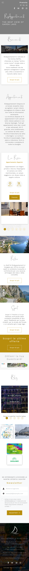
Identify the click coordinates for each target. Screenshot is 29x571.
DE (26, 5)
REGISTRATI (14, 513)
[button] (4, 242)
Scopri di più (14, 80)
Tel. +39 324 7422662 (14, 547)
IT (20, 5)
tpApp (23, 416)
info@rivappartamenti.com (14, 549)
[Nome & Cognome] (16, 489)
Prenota (23, 2)
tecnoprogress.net (19, 567)
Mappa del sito (8, 552)
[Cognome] (16, 494)
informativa (10, 501)
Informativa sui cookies (18, 555)
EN (24, 5)
